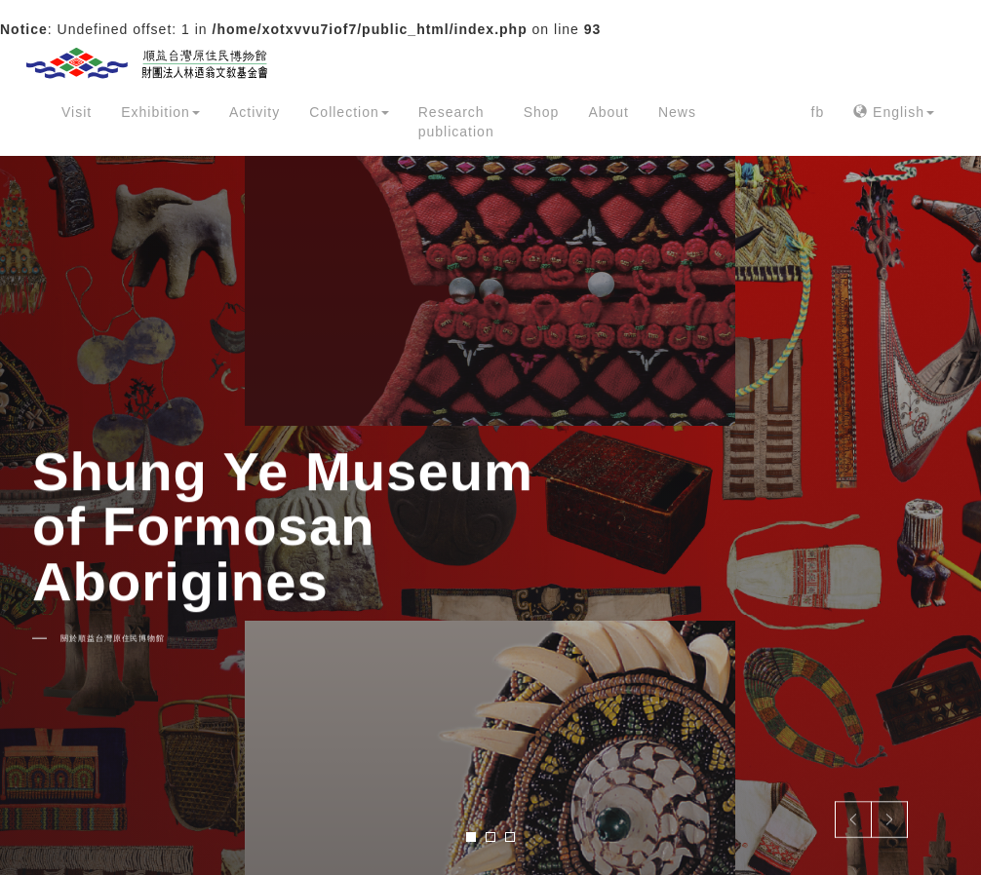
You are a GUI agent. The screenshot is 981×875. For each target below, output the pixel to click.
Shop (542, 112)
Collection (348, 112)
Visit (76, 112)
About (608, 112)
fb (818, 112)
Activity (254, 112)
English (893, 112)
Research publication (456, 121)
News (677, 112)
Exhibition (160, 112)
